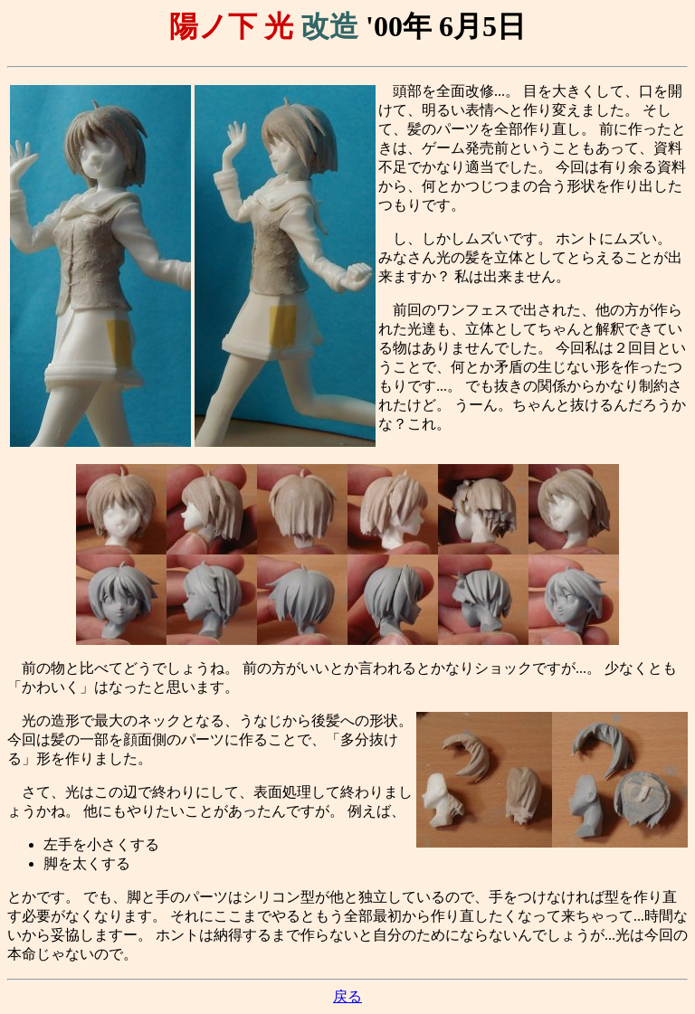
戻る (347, 996)
